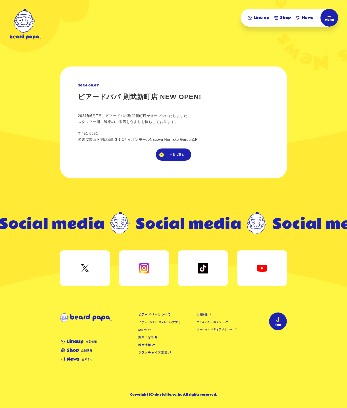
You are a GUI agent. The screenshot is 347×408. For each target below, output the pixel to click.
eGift (142, 329)
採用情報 (144, 345)
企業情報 (202, 314)
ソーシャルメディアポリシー (215, 329)
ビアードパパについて (154, 314)
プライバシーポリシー (210, 322)
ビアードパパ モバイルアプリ (159, 322)
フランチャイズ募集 (152, 352)
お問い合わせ (148, 337)
